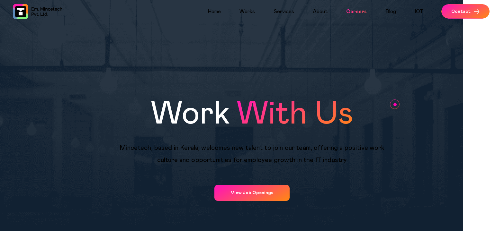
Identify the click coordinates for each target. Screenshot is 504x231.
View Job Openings (252, 193)
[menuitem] (221, 11)
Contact (465, 11)
